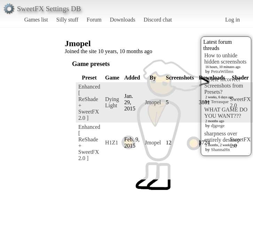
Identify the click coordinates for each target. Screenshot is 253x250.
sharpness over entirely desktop (222, 137)
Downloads (122, 20)
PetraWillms (222, 71)
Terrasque (220, 101)
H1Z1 (111, 142)
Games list (36, 20)
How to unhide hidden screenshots (225, 58)
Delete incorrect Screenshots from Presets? (223, 85)
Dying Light (112, 102)
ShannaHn (220, 149)
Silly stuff (67, 20)
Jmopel (153, 102)
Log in (232, 20)
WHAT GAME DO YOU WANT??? (225, 113)
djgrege (217, 125)
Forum (94, 20)
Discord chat (158, 20)
